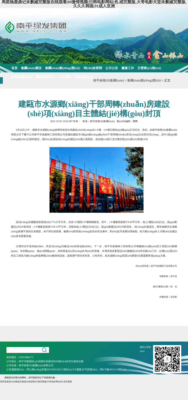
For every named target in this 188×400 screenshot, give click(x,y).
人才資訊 (64, 76)
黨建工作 (127, 68)
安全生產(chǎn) (21, 76)
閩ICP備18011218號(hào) (113, 369)
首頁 (14, 68)
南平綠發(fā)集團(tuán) (108, 80)
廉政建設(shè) (45, 76)
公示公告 (111, 68)
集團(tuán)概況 (31, 68)
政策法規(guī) (83, 76)
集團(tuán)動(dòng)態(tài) (62, 68)
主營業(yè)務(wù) (149, 68)
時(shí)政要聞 (93, 68)
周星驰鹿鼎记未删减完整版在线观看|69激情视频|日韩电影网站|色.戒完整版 (36, 381)
